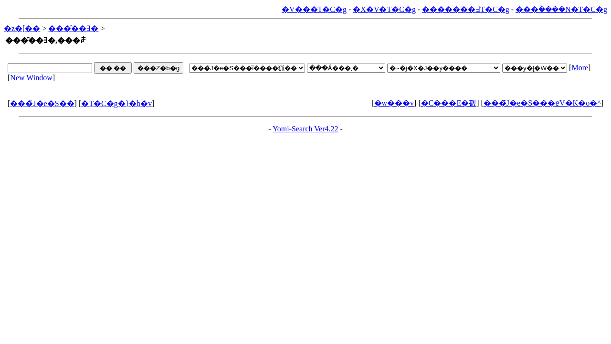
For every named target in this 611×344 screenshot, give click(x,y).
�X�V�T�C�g (384, 9)
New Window (31, 78)
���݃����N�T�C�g (561, 9)
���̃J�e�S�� (42, 103)
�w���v (394, 103)
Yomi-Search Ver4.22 (305, 129)
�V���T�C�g (314, 9)
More (579, 68)
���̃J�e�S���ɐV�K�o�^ (542, 103)
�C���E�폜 (448, 103)
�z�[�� (22, 28)
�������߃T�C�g (465, 9)
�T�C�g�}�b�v (116, 103)
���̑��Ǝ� (73, 28)
